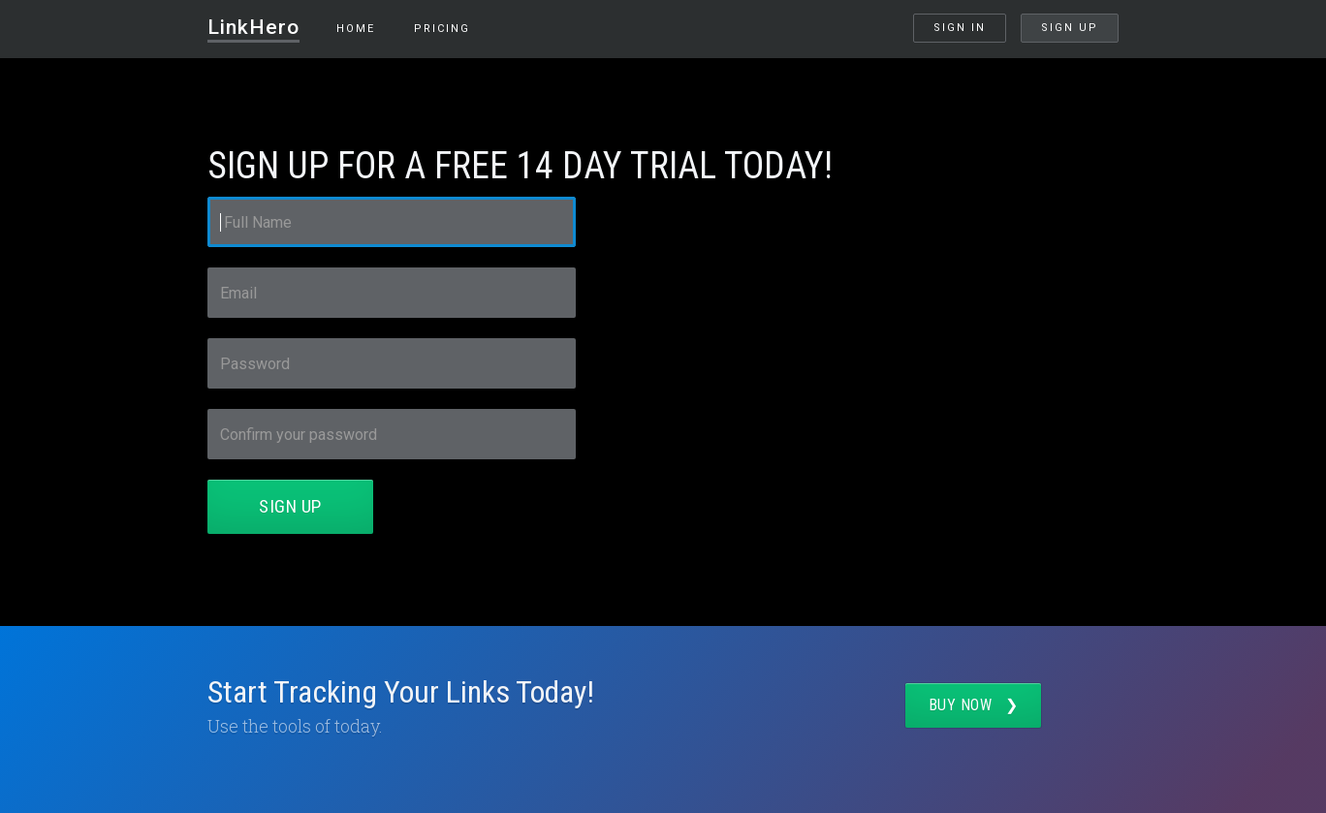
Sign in (959, 27)
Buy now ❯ (974, 705)
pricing (442, 28)
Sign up (1069, 27)
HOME (355, 28)
